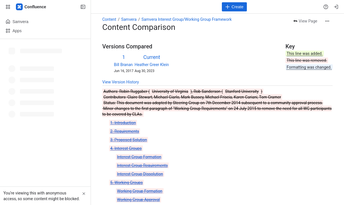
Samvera (128, 19)
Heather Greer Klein (152, 64)
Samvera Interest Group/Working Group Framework (186, 19)
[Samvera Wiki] (31, 6)
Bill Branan (123, 64)
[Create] (234, 6)
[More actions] (327, 21)
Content (109, 19)
